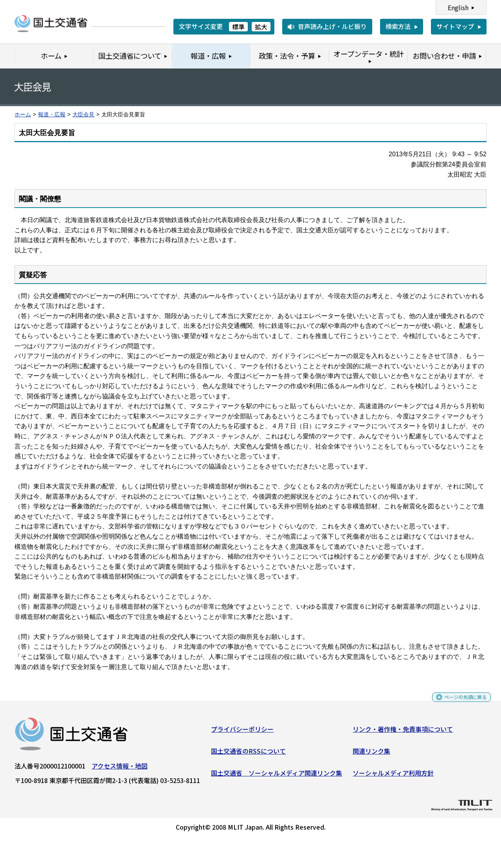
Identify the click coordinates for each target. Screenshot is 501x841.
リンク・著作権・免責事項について (403, 732)
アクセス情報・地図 (120, 769)
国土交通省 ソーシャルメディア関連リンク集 (276, 775)
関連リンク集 (371, 754)
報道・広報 (51, 115)
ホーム (22, 115)
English (458, 7)
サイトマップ (455, 26)
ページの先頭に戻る (459, 704)
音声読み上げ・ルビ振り (332, 26)
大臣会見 (83, 115)
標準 (238, 26)
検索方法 (398, 26)
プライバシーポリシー (242, 732)
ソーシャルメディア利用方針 (393, 775)
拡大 (261, 26)
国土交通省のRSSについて (248, 754)
